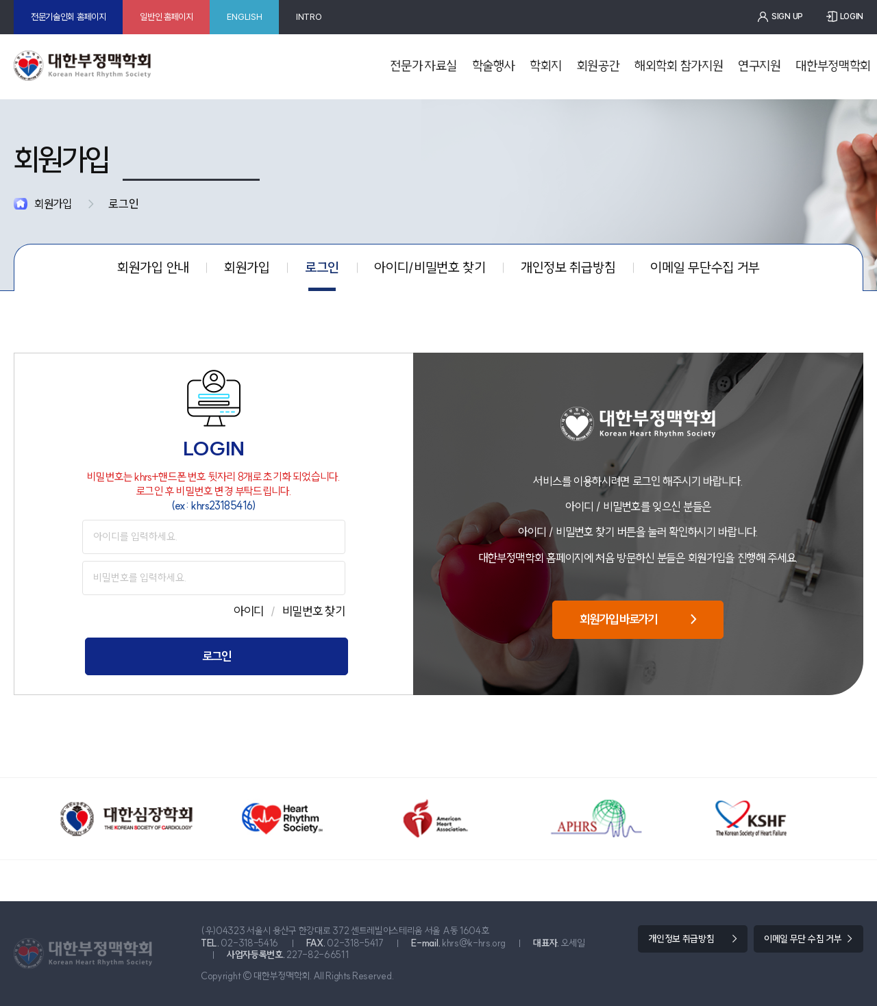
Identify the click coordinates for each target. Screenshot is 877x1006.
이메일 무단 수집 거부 (802, 939)
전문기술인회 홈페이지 (68, 17)
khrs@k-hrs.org (474, 943)
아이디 (249, 611)
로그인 (216, 656)
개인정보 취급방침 (681, 939)
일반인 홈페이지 (166, 17)
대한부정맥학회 (833, 66)
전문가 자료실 (423, 66)
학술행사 (493, 66)
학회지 (546, 66)
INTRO (308, 17)
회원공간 (598, 66)
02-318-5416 (249, 943)
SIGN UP (787, 16)
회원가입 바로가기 (638, 619)
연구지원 (759, 66)
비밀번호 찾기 (313, 611)
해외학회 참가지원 (678, 66)
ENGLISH (244, 17)
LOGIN (851, 16)
